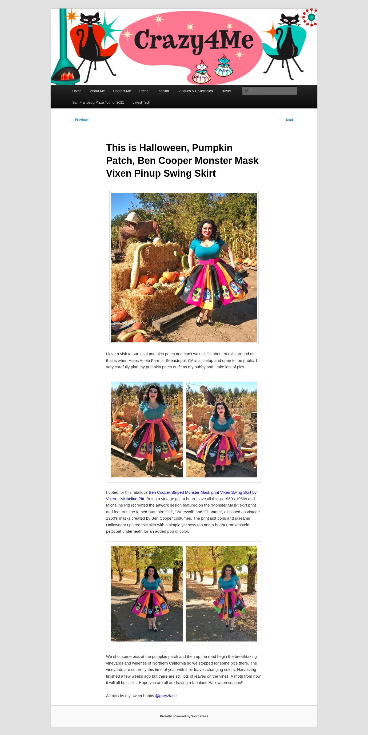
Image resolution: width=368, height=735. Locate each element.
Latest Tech (141, 102)
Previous (80, 120)
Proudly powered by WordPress (184, 716)
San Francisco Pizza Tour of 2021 (98, 102)
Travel (226, 91)
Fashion (163, 91)
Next (291, 120)
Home (77, 91)
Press (143, 91)
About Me (97, 91)
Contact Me (122, 91)
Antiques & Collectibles (195, 91)
